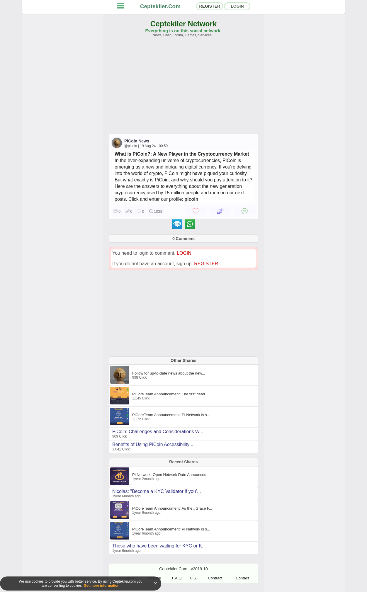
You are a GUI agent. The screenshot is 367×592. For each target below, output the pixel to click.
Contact (242, 578)
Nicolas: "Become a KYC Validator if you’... (156, 491)
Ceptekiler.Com (160, 6)
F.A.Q (177, 578)
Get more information (101, 586)
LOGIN (237, 6)
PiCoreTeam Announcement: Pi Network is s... (171, 415)
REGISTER (209, 6)
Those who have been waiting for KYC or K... (159, 545)
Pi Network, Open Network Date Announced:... (171, 474)
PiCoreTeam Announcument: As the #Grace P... (172, 508)
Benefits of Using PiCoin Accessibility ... (153, 444)
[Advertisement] (183, 88)
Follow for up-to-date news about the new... (168, 373)
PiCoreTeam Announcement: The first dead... (170, 394)
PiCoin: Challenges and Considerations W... (157, 431)
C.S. (193, 578)
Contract (215, 578)
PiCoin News (136, 141)
